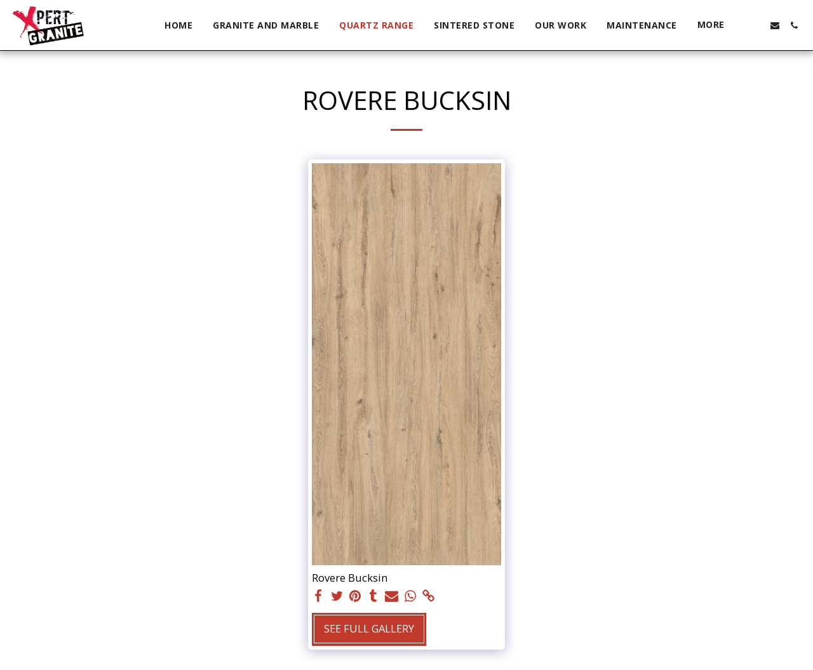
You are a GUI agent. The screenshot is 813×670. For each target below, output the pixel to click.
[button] (756, 25)
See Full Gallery (369, 628)
